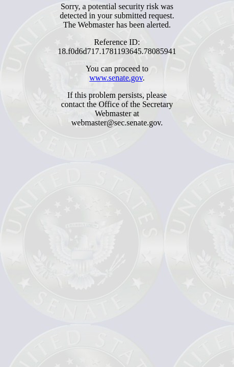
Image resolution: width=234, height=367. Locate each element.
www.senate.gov (116, 77)
